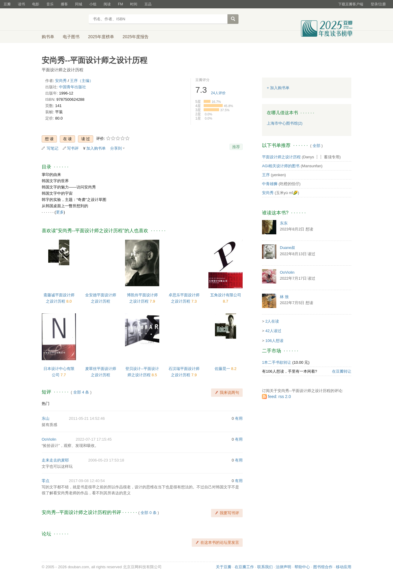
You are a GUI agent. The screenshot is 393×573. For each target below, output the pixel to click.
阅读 (107, 4)
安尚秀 (61, 80)
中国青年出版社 (72, 87)
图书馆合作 (323, 567)
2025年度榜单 (101, 36)
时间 (133, 4)
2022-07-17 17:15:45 (94, 439)
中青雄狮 (269, 184)
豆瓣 (7, 4)
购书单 (48, 36)
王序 (266, 175)
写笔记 (52, 148)
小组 (92, 4)
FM (120, 4)
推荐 (236, 147)
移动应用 (343, 567)
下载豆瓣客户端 (350, 4)
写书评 (73, 148)
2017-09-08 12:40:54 (87, 480)
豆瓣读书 (63, 19)
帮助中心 (302, 567)
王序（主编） (81, 80)
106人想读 (274, 340)
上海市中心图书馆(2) (284, 123)
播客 (64, 4)
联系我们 (265, 567)
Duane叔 (287, 247)
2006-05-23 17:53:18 (106, 460)
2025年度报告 (136, 36)
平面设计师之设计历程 (281, 157)
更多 (60, 212)
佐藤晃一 (223, 368)
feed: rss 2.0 (279, 396)
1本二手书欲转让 (276, 362)
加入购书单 (96, 148)
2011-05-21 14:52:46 (87, 418)
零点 (45, 480)
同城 (78, 4)
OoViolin (49, 439)
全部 (316, 145)
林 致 (284, 297)
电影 (35, 4)
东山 (45, 418)
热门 (45, 403)
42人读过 (273, 331)
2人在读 (272, 321)
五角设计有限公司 (225, 295)
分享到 (116, 148)
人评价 (218, 93)
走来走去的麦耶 (55, 460)
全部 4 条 (81, 392)
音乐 (50, 4)
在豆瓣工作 (244, 567)
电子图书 (71, 36)
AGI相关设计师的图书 (281, 166)
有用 (239, 418)
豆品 (148, 4)
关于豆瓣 (223, 567)
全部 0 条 (148, 512)
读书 (21, 4)
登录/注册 (378, 4)
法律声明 (283, 567)
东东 (284, 223)
